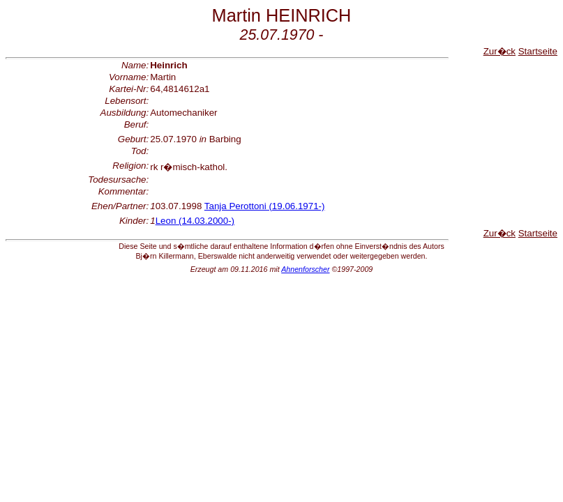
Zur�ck (499, 51)
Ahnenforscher (305, 269)
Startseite (537, 51)
